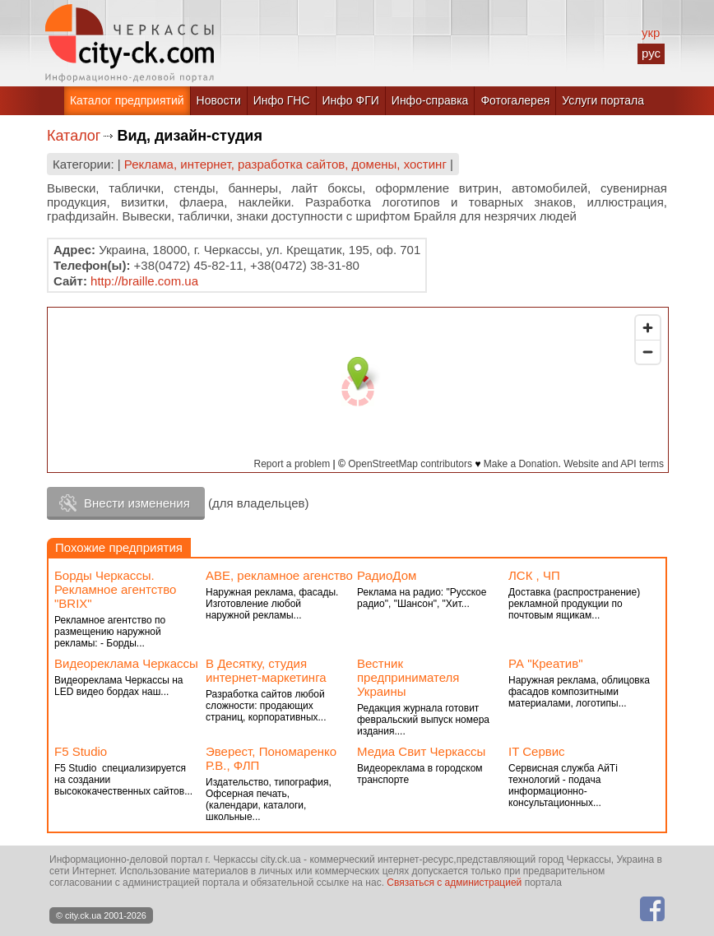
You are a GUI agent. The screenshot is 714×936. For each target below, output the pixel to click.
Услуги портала (603, 100)
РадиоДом (386, 575)
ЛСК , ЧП (534, 575)
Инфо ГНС (281, 100)
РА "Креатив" (545, 663)
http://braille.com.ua (144, 281)
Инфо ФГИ (350, 100)
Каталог (73, 135)
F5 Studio (80, 751)
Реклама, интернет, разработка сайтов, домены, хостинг (285, 164)
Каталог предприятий (127, 100)
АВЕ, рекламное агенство (279, 575)
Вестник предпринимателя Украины (408, 677)
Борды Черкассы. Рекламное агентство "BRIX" (115, 589)
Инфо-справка (430, 100)
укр (651, 32)
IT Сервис (536, 751)
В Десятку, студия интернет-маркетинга (266, 670)
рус (651, 53)
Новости (219, 100)
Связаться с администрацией (454, 882)
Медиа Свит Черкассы (421, 751)
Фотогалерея (514, 100)
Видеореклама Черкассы (126, 663)
